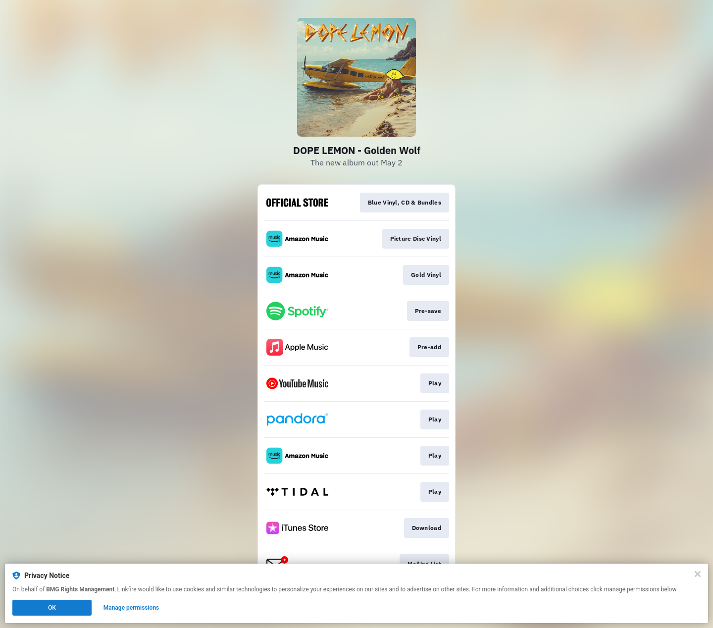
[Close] (698, 574)
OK (52, 607)
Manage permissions (131, 607)
